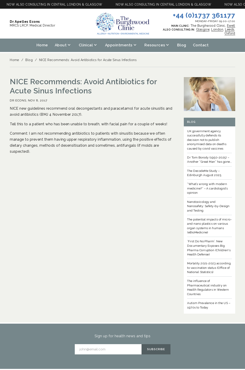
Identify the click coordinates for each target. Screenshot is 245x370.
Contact (201, 45)
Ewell (231, 25)
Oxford (230, 33)
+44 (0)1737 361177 (204, 15)
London (217, 29)
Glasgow (202, 29)
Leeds (229, 29)
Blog (181, 45)
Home (42, 45)
